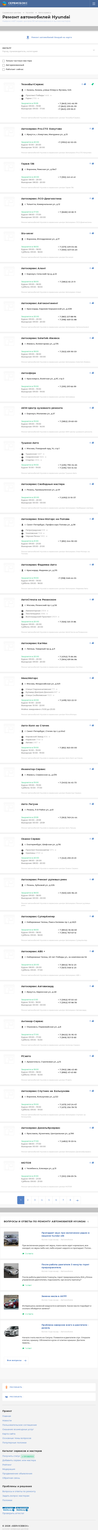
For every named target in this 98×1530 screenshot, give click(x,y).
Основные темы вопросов (16, 1438)
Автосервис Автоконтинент (39, 303)
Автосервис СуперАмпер (38, 916)
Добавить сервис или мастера (19, 1460)
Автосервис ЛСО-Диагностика (41, 199)
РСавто (26, 1056)
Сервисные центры (13, 12)
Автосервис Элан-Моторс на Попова (45, 519)
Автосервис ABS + (33, 951)
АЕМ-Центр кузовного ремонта (42, 408)
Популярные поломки (14, 1443)
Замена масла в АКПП (54, 1296)
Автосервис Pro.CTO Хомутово (41, 129)
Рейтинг (7, 1465)
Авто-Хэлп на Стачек (35, 725)
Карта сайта (8, 1434)
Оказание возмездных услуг (18, 1430)
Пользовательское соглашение (19, 1425)
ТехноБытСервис (32, 84)
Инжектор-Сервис (33, 769)
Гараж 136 (27, 164)
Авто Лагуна (29, 804)
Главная (6, 1416)
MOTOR (26, 1163)
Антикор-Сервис (32, 1021)
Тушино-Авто (30, 443)
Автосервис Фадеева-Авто (39, 565)
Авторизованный (15, 65)
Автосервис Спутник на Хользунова (45, 1091)
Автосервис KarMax (34, 643)
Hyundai (32, 12)
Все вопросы (17, 1360)
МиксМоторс (29, 678)
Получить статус (11, 1456)
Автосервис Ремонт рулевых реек (44, 879)
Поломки (7, 1500)
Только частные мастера (19, 61)
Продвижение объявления (17, 1474)
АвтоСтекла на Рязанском (38, 600)
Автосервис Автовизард (37, 986)
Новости (7, 1421)
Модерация (8, 1469)
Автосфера (28, 373)
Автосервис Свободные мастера (43, 484)
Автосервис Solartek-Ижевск (40, 338)
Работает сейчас (15, 69)
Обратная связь (11, 1478)
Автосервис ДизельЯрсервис (40, 1128)
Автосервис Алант (33, 268)
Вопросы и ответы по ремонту (19, 1492)
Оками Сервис (30, 839)
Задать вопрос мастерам (15, 1496)
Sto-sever (27, 233)
